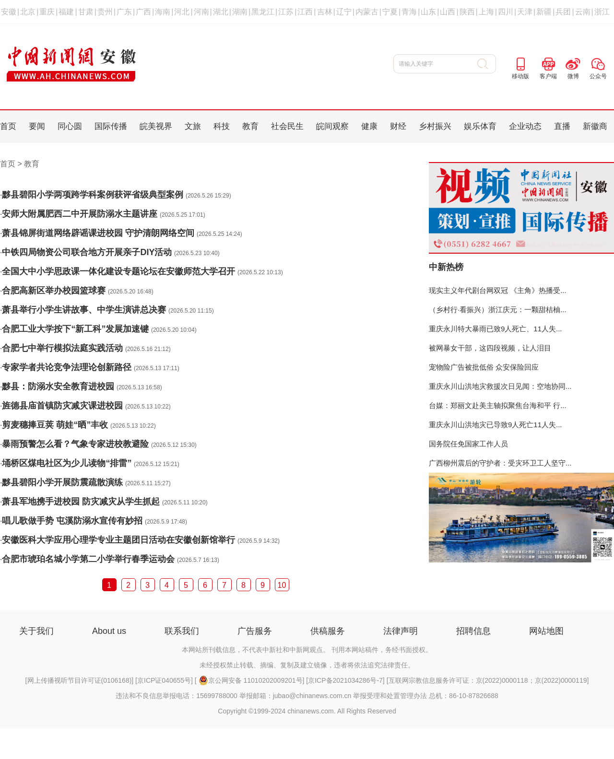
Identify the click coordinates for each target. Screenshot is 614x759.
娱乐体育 (480, 126)
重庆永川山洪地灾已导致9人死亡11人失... (495, 424)
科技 (221, 126)
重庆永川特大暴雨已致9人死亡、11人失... (495, 329)
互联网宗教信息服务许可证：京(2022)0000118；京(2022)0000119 (488, 680)
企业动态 (525, 126)
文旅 (193, 126)
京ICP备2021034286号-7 (345, 680)
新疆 (544, 12)
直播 (562, 126)
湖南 (240, 12)
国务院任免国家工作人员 (468, 444)
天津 (524, 12)
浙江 (602, 12)
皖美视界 (156, 126)
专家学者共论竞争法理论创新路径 (66, 367)
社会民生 (287, 126)
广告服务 (254, 631)
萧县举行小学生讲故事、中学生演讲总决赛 (84, 310)
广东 (124, 12)
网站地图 (546, 631)
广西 (143, 12)
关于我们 (36, 631)
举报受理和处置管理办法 (390, 696)
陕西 (467, 12)
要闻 (37, 126)
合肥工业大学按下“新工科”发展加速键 (75, 329)
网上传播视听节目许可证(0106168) (79, 680)
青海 (409, 12)
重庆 (47, 12)
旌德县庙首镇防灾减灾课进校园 (62, 405)
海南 (162, 12)
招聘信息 (473, 631)
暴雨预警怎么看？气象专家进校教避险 (75, 444)
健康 (369, 126)
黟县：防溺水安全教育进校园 (58, 386)
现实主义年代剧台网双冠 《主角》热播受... (498, 290)
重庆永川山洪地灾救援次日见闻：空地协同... (500, 386)
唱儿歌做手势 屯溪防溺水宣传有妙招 (72, 520)
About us (109, 631)
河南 (201, 12)
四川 (505, 12)
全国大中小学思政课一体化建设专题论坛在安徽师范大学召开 (118, 271)
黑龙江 (262, 12)
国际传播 (110, 126)
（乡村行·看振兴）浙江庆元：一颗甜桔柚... (498, 309)
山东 (428, 12)
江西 (305, 12)
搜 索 (486, 63)
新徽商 (595, 126)
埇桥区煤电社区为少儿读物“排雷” (66, 463)
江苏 (286, 12)
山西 (447, 12)
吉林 (324, 12)
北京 (27, 12)
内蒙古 (366, 12)
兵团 (563, 12)
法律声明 (400, 631)
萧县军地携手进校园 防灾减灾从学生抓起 (81, 501)
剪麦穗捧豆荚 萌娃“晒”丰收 (55, 425)
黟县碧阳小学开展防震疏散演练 (62, 482)
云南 (582, 12)
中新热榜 (446, 267)
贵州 (105, 12)
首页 (8, 126)
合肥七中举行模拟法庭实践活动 (62, 348)
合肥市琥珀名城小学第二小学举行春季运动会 (88, 559)
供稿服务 (327, 631)
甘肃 (86, 12)
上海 (486, 12)
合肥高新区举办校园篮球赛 (54, 290)
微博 (573, 76)
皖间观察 (332, 126)
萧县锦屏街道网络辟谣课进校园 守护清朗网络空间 (98, 233)
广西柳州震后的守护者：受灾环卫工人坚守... (500, 463)
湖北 (220, 12)
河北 (181, 12)
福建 (66, 12)
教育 (250, 126)
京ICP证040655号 (164, 680)
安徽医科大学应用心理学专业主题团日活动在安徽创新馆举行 (118, 540)
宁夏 (390, 12)
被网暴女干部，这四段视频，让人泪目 (490, 348)
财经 (398, 126)
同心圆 (70, 126)
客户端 (548, 76)
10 (282, 585)
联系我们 (182, 631)
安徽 (8, 12)
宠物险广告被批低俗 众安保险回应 (484, 367)
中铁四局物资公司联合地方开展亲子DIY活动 (87, 252)
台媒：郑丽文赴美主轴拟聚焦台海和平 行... (498, 405)
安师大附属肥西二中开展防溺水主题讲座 (79, 214)
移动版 (520, 76)
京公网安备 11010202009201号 (251, 680)
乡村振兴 (435, 126)
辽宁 (344, 12)
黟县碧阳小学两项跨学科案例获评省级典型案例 (92, 194)
